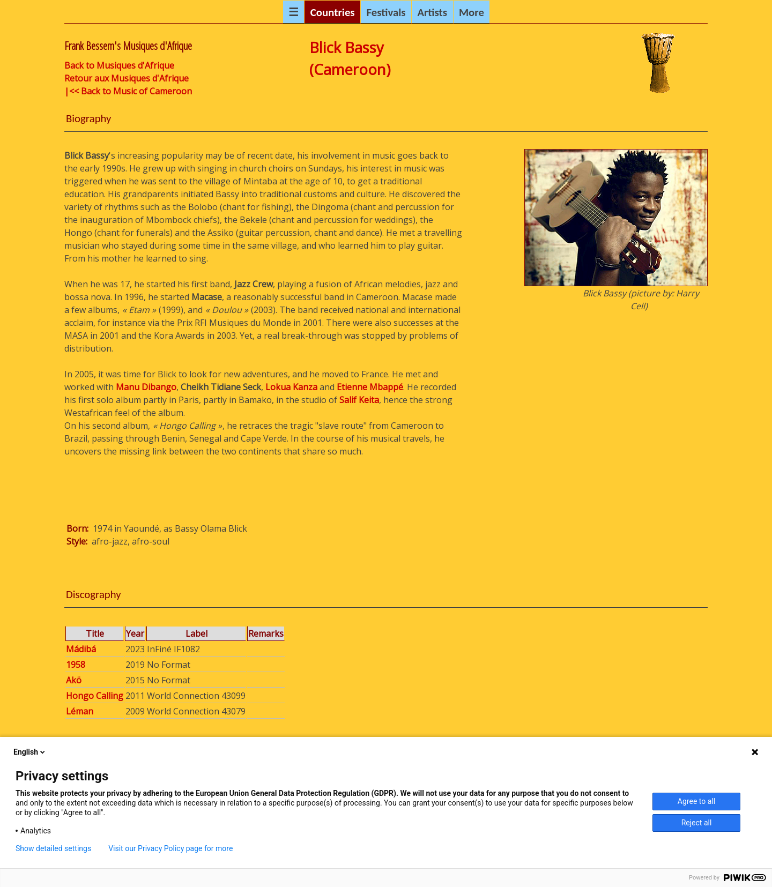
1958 (75, 664)
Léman (79, 711)
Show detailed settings (53, 848)
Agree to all (696, 801)
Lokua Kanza (291, 387)
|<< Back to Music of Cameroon (128, 91)
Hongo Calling (94, 696)
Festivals (385, 12)
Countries (332, 12)
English (30, 752)
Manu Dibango (146, 387)
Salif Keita (359, 400)
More (471, 12)
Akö (73, 680)
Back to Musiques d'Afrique (119, 65)
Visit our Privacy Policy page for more (170, 848)
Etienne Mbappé (370, 387)
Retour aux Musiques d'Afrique (126, 78)
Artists (432, 12)
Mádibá (81, 649)
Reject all (696, 822)
